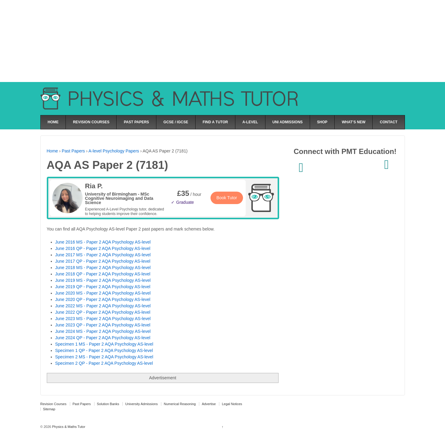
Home (52, 151)
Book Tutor (227, 197)
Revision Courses (53, 404)
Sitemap (49, 409)
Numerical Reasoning (180, 404)
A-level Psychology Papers (113, 151)
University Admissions (141, 404)
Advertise (209, 404)
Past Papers (73, 151)
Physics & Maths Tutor (68, 426)
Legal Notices (232, 404)
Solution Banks (108, 404)
